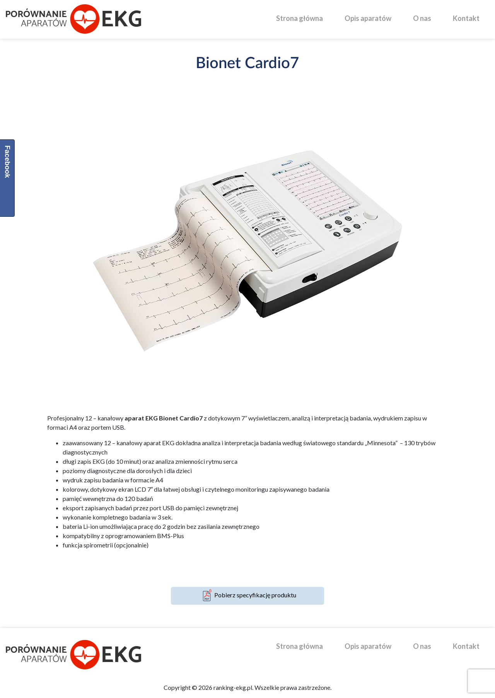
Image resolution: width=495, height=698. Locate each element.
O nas (422, 18)
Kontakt (466, 18)
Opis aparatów (368, 18)
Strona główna (299, 18)
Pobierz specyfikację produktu (247, 596)
